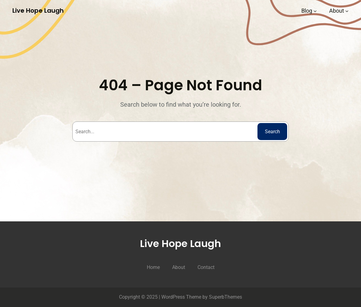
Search (272, 131)
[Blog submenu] (315, 10)
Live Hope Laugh (38, 10)
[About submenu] (347, 10)
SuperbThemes (225, 297)
